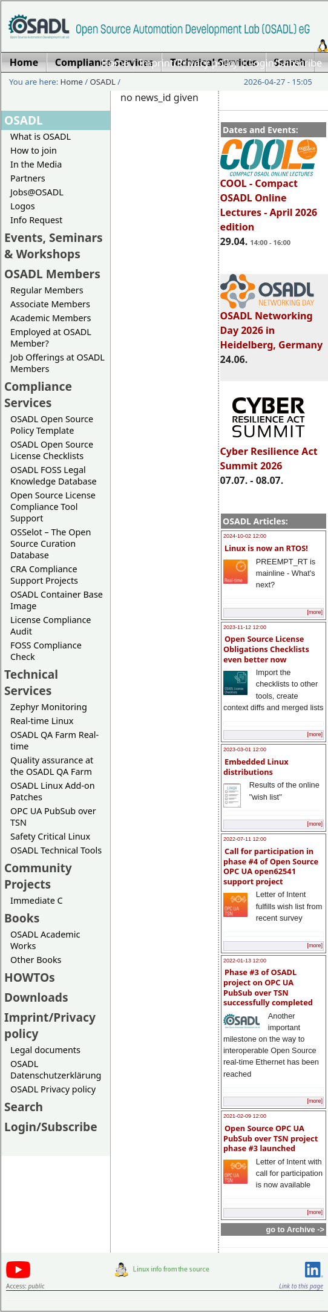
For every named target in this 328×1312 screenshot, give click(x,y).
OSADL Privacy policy (53, 1089)
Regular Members (47, 290)
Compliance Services (38, 394)
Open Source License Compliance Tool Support (53, 506)
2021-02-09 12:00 (244, 1116)
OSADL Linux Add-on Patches (52, 791)
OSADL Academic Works (45, 940)
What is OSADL (40, 136)
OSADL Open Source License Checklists (51, 450)
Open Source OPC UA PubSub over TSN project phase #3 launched (270, 1138)
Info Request (36, 220)
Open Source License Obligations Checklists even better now (266, 648)
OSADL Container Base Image (56, 600)
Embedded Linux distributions (256, 766)
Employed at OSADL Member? (50, 337)
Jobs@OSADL (37, 192)
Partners (27, 178)
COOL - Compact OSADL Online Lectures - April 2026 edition (269, 199)
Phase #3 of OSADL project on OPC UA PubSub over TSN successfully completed (268, 987)
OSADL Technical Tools (56, 850)
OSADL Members (52, 274)
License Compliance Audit (50, 625)
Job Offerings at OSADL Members (57, 362)
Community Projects (38, 876)
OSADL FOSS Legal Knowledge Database (53, 475)
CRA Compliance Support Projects (44, 574)
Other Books (35, 959)
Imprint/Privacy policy (188, 63)
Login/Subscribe (285, 63)
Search (23, 1106)
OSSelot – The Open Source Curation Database (50, 543)
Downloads (36, 997)
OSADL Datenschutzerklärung (55, 1069)
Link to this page (301, 1286)
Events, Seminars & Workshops (53, 245)
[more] (315, 612)
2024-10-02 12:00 (244, 536)
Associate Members (50, 304)
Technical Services (31, 682)
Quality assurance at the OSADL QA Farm (51, 765)
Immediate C (36, 900)
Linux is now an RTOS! (266, 548)
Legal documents (45, 1050)
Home (115, 63)
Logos (22, 206)
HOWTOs (29, 977)
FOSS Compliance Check (46, 650)
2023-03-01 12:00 (244, 749)
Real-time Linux (41, 720)
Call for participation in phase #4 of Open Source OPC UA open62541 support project (270, 866)
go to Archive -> (295, 1229)
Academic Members (50, 318)
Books (21, 918)
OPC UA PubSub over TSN (53, 816)
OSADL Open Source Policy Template (51, 424)
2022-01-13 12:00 (244, 961)
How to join (33, 150)
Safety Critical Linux (50, 836)
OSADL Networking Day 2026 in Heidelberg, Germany (271, 324)
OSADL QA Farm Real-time (54, 740)
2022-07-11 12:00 (244, 839)
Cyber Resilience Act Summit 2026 (269, 453)
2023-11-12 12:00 (244, 627)
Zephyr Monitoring (48, 707)
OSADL (103, 81)
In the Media (36, 164)
